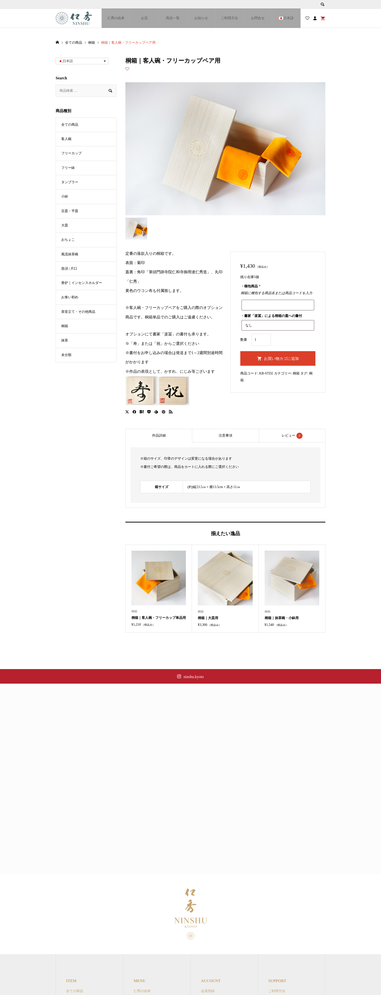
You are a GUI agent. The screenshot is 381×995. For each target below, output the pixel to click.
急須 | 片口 (69, 268)
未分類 (66, 355)
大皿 (64, 225)
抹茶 (64, 340)
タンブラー (69, 182)
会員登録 (208, 971)
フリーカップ (71, 153)
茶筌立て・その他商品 (78, 312)
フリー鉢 (68, 168)
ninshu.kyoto (193, 677)
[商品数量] (261, 340)
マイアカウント (213, 980)
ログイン (208, 988)
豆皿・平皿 (69, 211)
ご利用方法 (229, 18)
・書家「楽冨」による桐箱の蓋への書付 (271, 316)
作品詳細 (159, 435)
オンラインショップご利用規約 (292, 980)
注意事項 (225, 435)
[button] (82, 61)
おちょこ (68, 239)
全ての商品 (69, 124)
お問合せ (258, 18)
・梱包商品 (250, 286)
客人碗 (66, 139)
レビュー (292, 436)
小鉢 (64, 196)
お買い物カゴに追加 (281, 359)
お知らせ (201, 18)
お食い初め (69, 297)
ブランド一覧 (144, 980)
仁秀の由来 (115, 18)
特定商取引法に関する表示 (288, 988)
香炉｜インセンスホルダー (81, 283)
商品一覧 (173, 18)
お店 (144, 18)
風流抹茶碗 (69, 254)
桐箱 (296, 373)
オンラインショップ (149, 988)
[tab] (158, 435)
